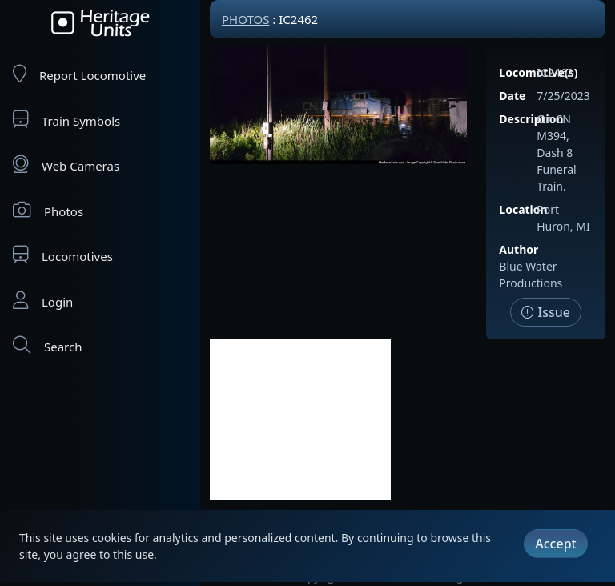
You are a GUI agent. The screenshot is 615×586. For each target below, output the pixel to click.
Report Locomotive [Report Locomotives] (79, 74)
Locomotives (63, 255)
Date (512, 95)
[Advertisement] (300, 419)
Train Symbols (66, 119)
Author (518, 249)
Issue (545, 312)
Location (523, 209)
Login (43, 300)
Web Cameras (66, 164)
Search (47, 345)
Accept (555, 543)
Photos (48, 210)
